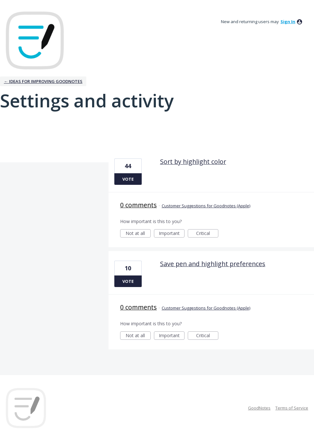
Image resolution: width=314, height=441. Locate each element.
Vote (128, 179)
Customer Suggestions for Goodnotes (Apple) (206, 206)
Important (172, 234)
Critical (207, 234)
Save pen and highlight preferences (212, 263)
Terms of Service (291, 408)
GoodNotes (259, 408)
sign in (288, 21)
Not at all (138, 234)
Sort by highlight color (193, 161)
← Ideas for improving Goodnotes (43, 81)
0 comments (138, 205)
